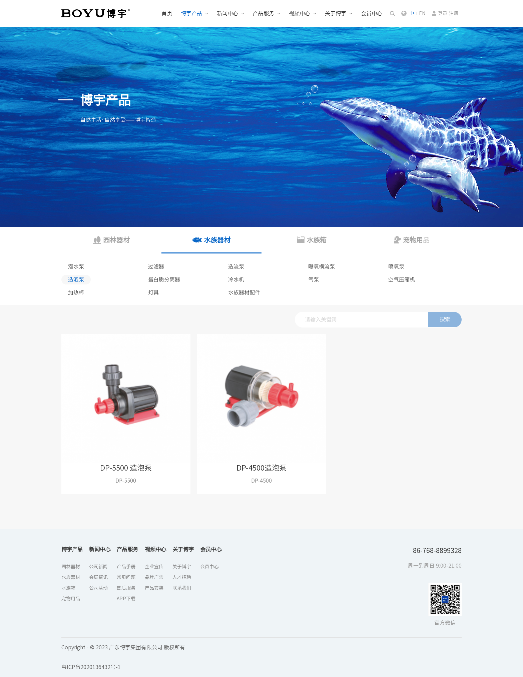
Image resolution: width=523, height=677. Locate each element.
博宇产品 (191, 13)
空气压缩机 (401, 279)
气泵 (313, 279)
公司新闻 (98, 566)
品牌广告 (154, 577)
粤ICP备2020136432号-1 (91, 667)
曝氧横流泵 (321, 266)
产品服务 (263, 13)
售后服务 (126, 588)
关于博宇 (335, 13)
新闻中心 (227, 13)
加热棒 (76, 292)
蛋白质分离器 (164, 279)
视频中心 (299, 13)
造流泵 (236, 266)
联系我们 (181, 588)
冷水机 (236, 279)
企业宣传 (154, 566)
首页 (166, 13)
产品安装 (154, 588)
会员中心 (371, 13)
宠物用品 (70, 598)
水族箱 (68, 588)
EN (422, 13)
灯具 (153, 292)
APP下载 (126, 598)
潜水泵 (76, 266)
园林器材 (70, 566)
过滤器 (156, 266)
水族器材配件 (244, 292)
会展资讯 (98, 577)
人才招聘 (181, 577)
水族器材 (70, 577)
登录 (442, 13)
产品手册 (126, 566)
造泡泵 (76, 279)
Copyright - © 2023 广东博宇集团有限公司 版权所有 (123, 647)
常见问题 (126, 577)
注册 (453, 13)
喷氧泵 (396, 266)
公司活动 (98, 588)
